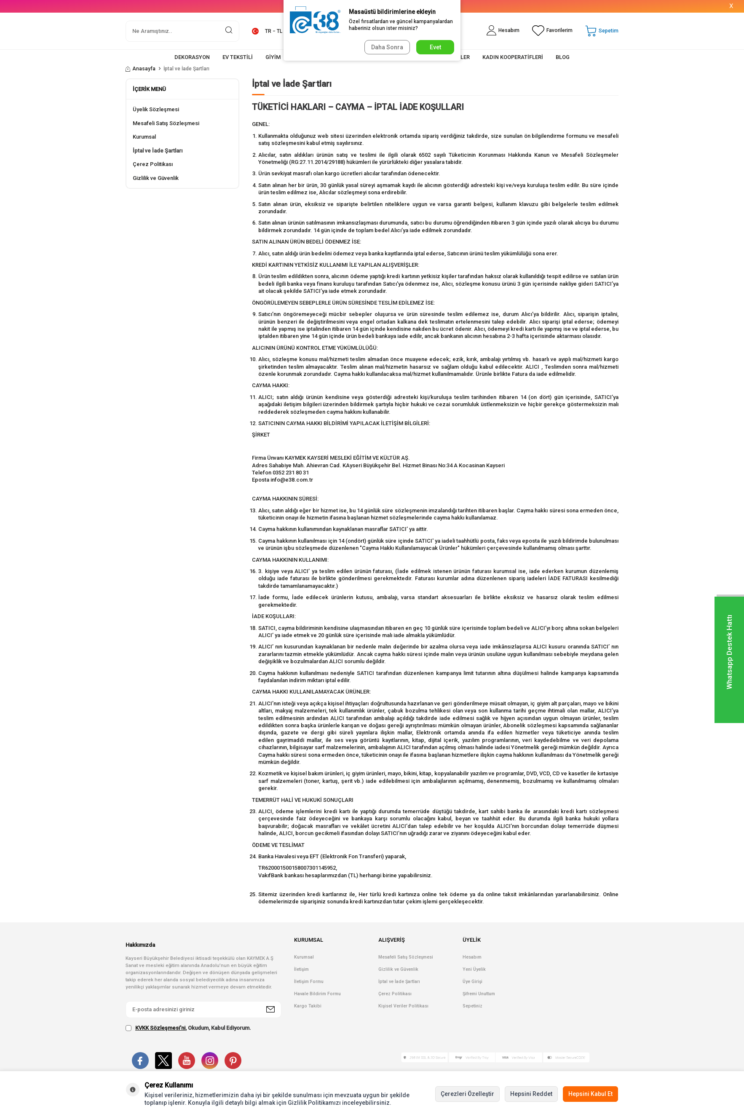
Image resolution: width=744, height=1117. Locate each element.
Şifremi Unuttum (479, 993)
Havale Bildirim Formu (317, 993)
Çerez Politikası (153, 164)
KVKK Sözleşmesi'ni (160, 1028)
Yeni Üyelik (474, 969)
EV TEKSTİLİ (237, 57)
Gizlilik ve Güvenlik (156, 178)
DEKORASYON (192, 57)
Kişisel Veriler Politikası (403, 1006)
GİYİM (273, 57)
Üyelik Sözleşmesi (156, 109)
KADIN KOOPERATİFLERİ (512, 57)
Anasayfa (140, 69)
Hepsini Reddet (531, 1093)
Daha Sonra (387, 47)
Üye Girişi (472, 981)
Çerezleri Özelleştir (467, 1093)
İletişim (301, 969)
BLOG (563, 57)
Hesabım (472, 957)
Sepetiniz (472, 1006)
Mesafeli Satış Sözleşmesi (166, 123)
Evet (435, 47)
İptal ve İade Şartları (157, 150)
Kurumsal (144, 137)
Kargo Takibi (307, 1006)
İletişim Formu (309, 981)
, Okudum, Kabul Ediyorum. (188, 1028)
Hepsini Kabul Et (590, 1093)
